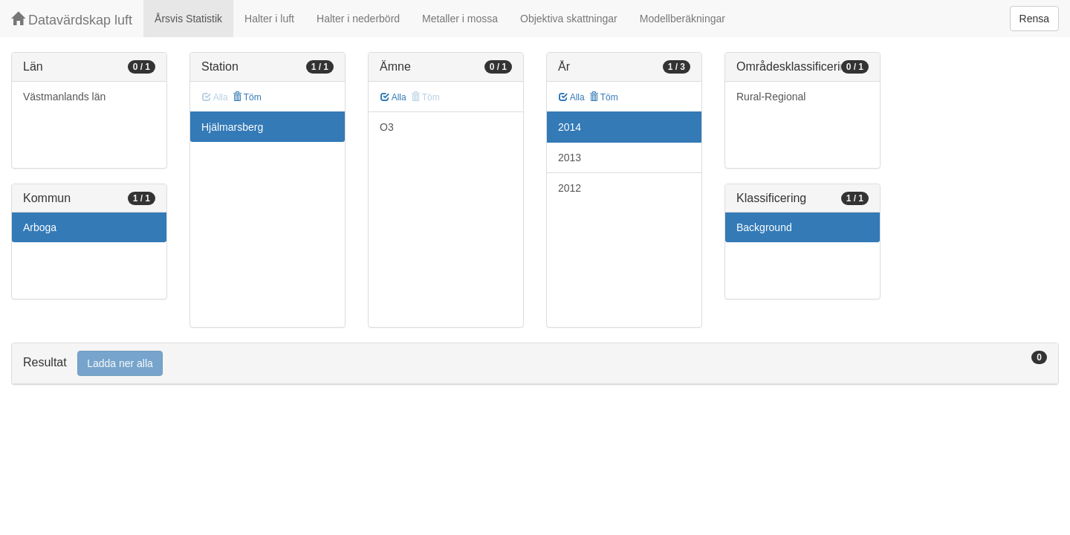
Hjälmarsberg (232, 127)
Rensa (1034, 19)
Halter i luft (269, 19)
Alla (393, 97)
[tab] (535, 363)
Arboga (39, 227)
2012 (569, 188)
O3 (387, 127)
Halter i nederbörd (358, 19)
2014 (569, 127)
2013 (569, 157)
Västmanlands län (64, 97)
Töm (247, 97)
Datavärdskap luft (71, 19)
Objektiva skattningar (568, 19)
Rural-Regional (770, 97)
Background (764, 227)
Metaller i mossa (460, 19)
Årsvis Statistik (188, 19)
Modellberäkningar (682, 19)
